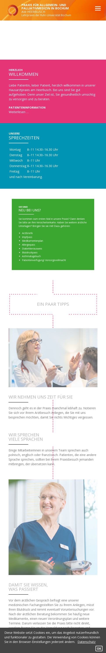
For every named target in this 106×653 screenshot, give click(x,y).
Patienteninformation (27, 107)
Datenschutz (86, 642)
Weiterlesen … (19, 112)
